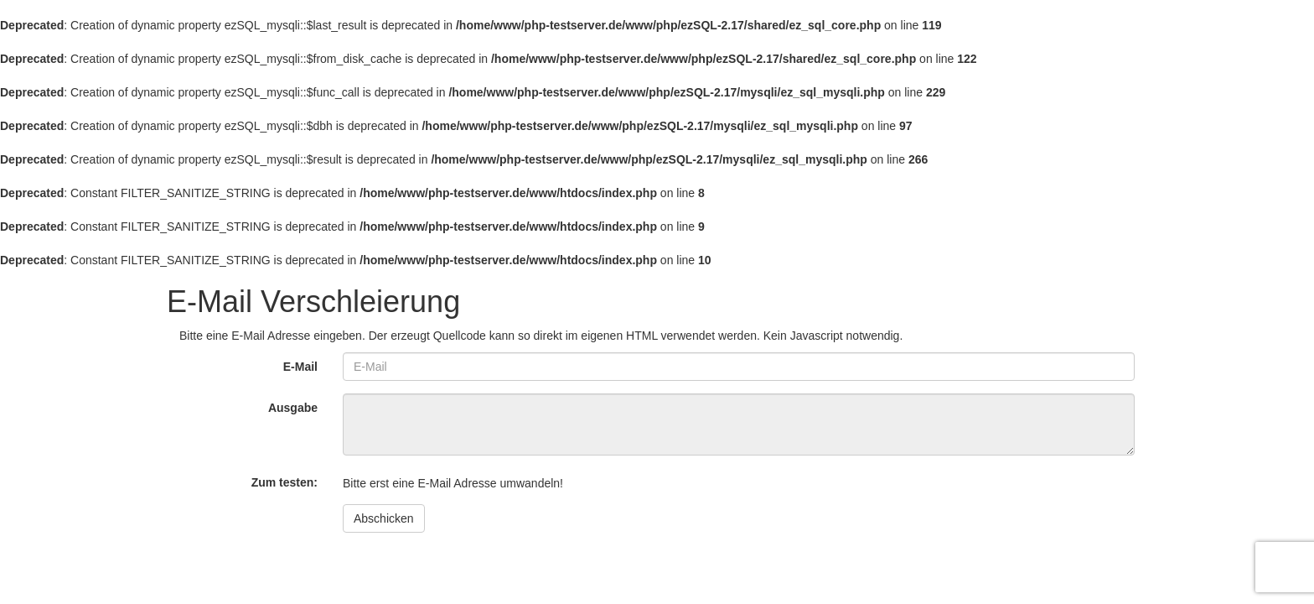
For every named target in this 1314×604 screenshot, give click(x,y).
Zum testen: (284, 482)
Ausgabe (293, 407)
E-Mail (300, 366)
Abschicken (384, 518)
